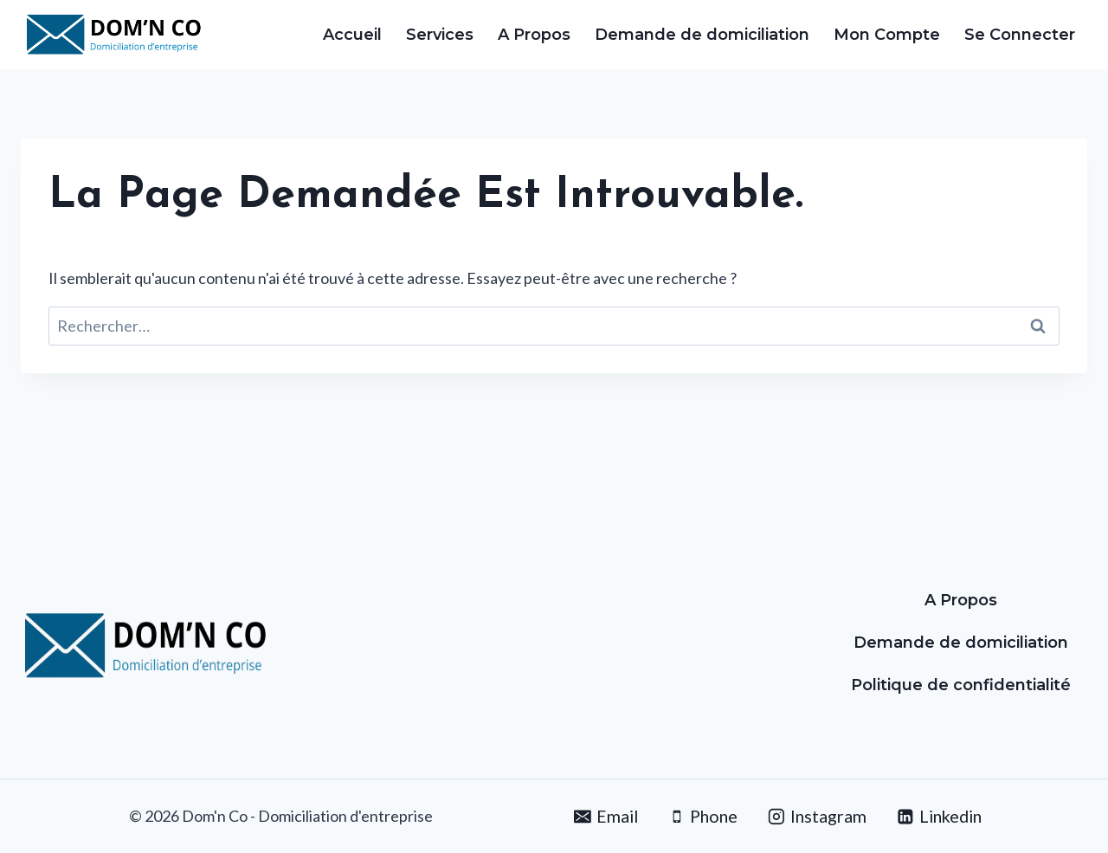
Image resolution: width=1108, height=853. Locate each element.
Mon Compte (887, 34)
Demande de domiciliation (702, 34)
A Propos (534, 34)
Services (439, 34)
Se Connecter (1019, 34)
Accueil (352, 34)
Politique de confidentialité (961, 685)
